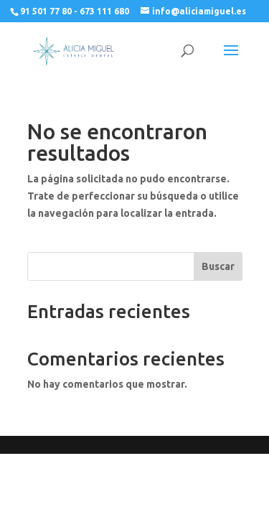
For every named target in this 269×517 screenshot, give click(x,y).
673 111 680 (104, 11)
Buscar (218, 266)
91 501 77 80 (46, 11)
